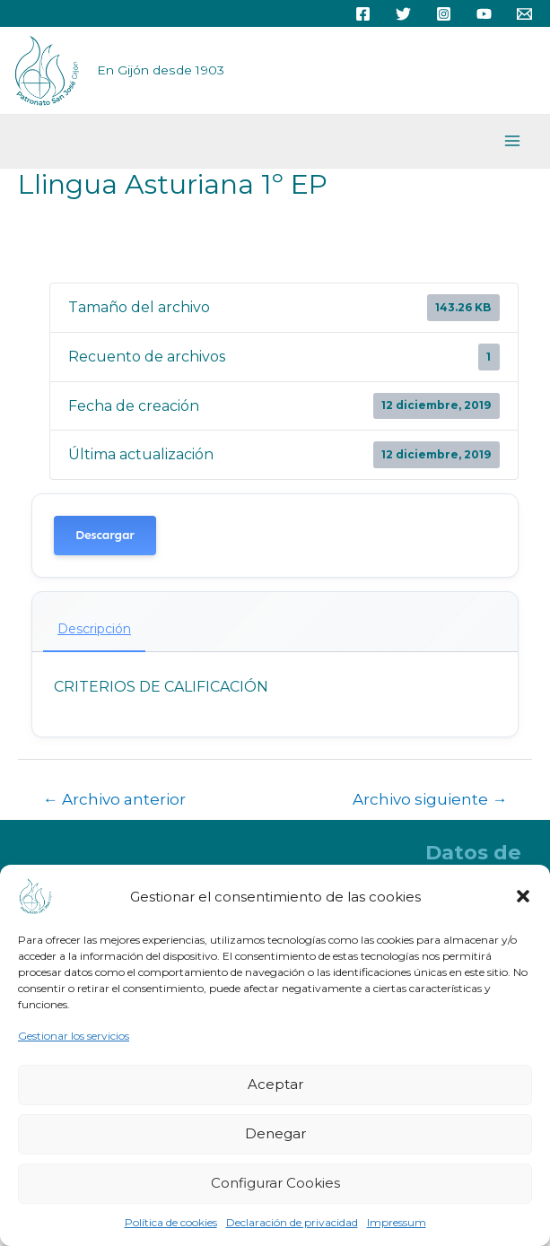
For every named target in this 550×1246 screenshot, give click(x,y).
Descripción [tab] (94, 629)
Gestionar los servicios (73, 1035)
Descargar (105, 535)
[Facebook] (363, 14)
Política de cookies (171, 1222)
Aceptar (275, 1084)
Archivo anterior (114, 798)
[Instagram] (443, 14)
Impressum (396, 1222)
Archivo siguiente (430, 798)
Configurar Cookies (275, 1182)
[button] (523, 896)
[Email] (524, 14)
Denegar (275, 1133)
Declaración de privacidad (292, 1222)
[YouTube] (484, 14)
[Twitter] (403, 14)
